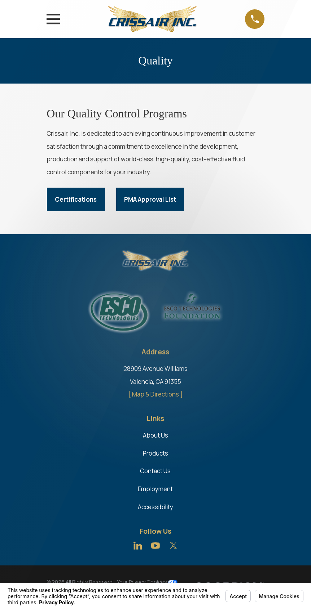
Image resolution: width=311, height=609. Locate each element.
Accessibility (155, 507)
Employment (155, 489)
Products (155, 453)
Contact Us (155, 471)
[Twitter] (173, 545)
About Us (155, 435)
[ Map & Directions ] (155, 394)
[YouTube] (155, 545)
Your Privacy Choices (147, 581)
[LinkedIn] (137, 545)
